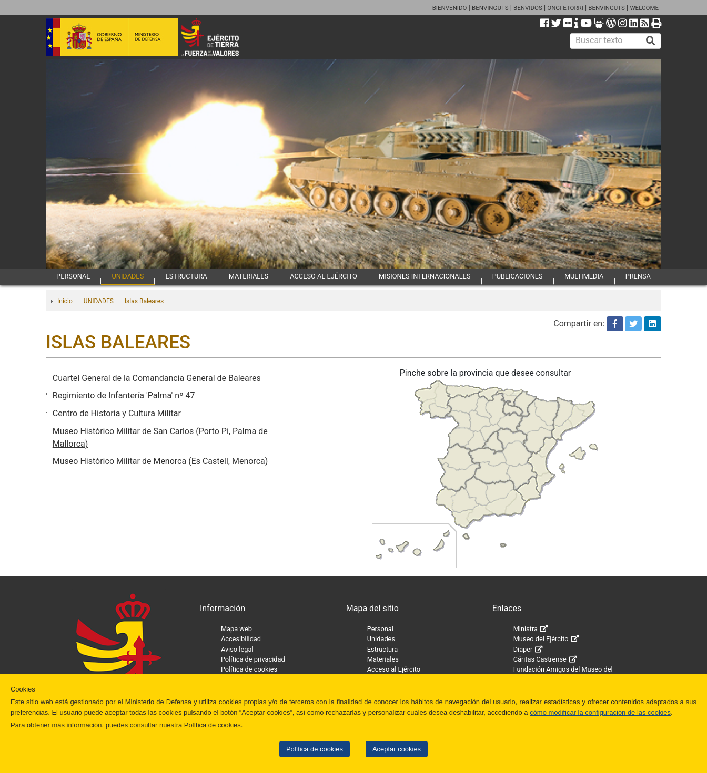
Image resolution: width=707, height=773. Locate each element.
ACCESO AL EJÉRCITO (323, 276)
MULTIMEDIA (584, 276)
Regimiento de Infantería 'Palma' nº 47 (124, 395)
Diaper (523, 649)
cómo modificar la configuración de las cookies (600, 712)
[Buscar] (651, 41)
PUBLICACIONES (517, 276)
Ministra (525, 629)
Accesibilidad (241, 639)
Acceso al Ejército (393, 669)
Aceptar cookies (396, 749)
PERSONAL (73, 276)
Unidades (381, 639)
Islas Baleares (144, 301)
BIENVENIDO (449, 8)
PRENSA (638, 276)
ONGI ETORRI (565, 8)
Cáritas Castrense (540, 659)
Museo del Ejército (541, 639)
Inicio (65, 301)
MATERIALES (248, 276)
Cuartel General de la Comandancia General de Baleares (157, 378)
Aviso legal (237, 649)
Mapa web (236, 629)
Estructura (382, 649)
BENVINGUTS (490, 8)
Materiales (383, 659)
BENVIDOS (527, 8)
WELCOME (644, 8)
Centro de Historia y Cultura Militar (117, 413)
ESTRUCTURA (186, 276)
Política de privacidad (253, 659)
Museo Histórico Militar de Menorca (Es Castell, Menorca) (160, 461)
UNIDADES (128, 276)
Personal (380, 629)
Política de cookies (314, 749)
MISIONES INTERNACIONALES (424, 276)
